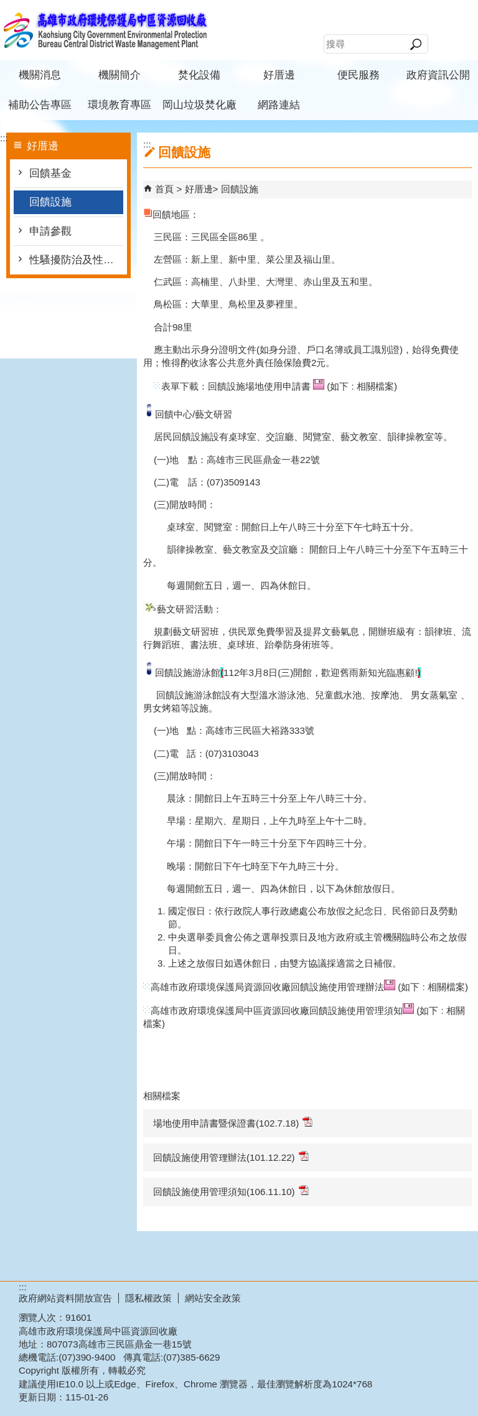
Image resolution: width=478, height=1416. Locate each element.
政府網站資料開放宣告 (65, 1298)
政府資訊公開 (438, 75)
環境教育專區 (119, 105)
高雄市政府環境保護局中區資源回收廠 (105, 30)
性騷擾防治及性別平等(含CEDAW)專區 (76, 260)
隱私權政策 (148, 1298)
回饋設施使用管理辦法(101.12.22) (231, 1157)
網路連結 (279, 105)
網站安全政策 (213, 1298)
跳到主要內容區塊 (6, 6)
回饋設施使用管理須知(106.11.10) (231, 1191)
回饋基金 (50, 173)
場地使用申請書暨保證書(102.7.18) (232, 1122)
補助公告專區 (40, 105)
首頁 (164, 189)
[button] (415, 44)
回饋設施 (50, 202)
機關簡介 (119, 75)
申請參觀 (50, 231)
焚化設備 (199, 75)
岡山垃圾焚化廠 (199, 105)
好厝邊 (279, 75)
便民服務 (358, 75)
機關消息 (40, 75)
